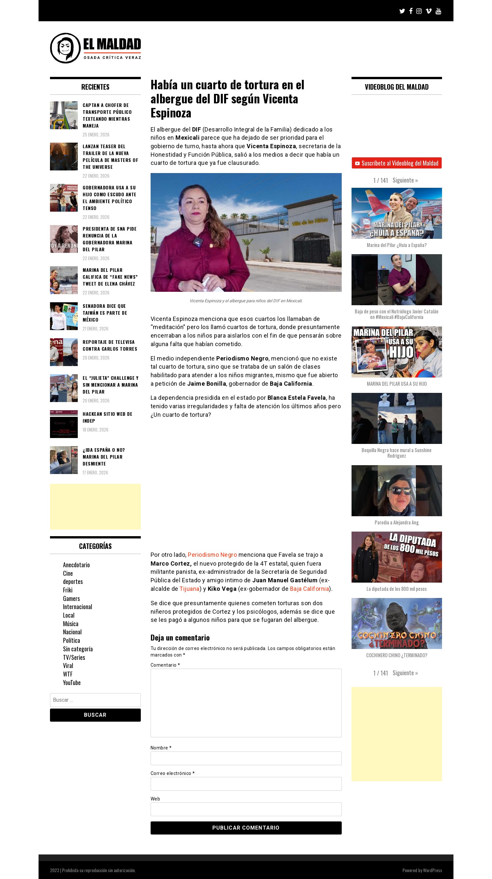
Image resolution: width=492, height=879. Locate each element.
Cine (68, 573)
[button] (405, 180)
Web (155, 798)
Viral (68, 665)
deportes (73, 581)
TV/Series (74, 657)
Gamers (71, 598)
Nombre (161, 747)
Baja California (310, 588)
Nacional (72, 631)
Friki (68, 590)
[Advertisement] (95, 507)
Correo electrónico (173, 772)
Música (70, 623)
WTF (68, 674)
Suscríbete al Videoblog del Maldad (396, 163)
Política (71, 640)
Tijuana (190, 588)
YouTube (72, 682)
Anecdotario (76, 564)
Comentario (165, 664)
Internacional (77, 606)
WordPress (432, 869)
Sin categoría (78, 648)
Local (69, 615)
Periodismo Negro (213, 554)
